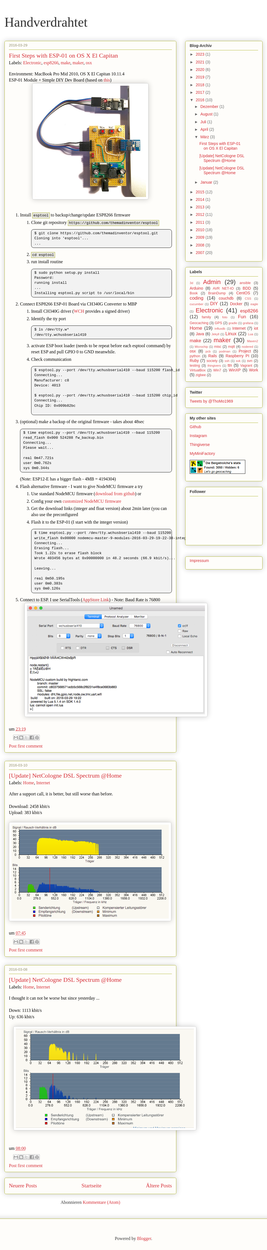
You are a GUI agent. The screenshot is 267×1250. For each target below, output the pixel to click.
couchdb (226, 298)
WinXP (235, 370)
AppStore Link (95, 599)
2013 (201, 207)
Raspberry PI (237, 356)
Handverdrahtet (46, 22)
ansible (245, 283)
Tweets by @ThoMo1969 (211, 401)
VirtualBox (198, 370)
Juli (203, 122)
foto (225, 317)
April (204, 129)
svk (238, 361)
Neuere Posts (23, 1186)
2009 (201, 237)
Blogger (144, 1238)
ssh (227, 361)
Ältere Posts (159, 1186)
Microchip (201, 346)
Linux (230, 333)
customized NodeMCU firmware (92, 501)
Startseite (91, 1186)
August (206, 114)
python (195, 356)
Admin (212, 281)
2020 (201, 69)
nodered (247, 346)
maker (78, 62)
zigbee (201, 375)
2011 (201, 222)
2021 (201, 62)
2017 (201, 92)
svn (250, 361)
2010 (201, 230)
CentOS (243, 293)
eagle (254, 304)
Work (253, 370)
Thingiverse (200, 444)
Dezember (209, 106)
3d (191, 283)
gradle (233, 323)
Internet (43, 782)
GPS (218, 323)
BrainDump (217, 293)
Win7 (217, 370)
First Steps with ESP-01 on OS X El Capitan (63, 55)
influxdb (219, 328)
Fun (242, 316)
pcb (208, 351)
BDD (247, 288)
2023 (201, 54)
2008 (201, 245)
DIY (214, 303)
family (206, 317)
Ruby (194, 360)
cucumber (196, 304)
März (205, 137)
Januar (206, 182)
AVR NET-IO (223, 288)
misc (217, 347)
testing (195, 366)
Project (245, 351)
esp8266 (51, 62)
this (106, 80)
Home (28, 782)
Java (200, 334)
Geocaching (199, 323)
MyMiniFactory (202, 453)
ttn (230, 365)
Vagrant (246, 366)
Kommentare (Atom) (101, 1202)
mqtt (231, 347)
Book (194, 293)
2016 (201, 100)
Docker (236, 304)
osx (89, 62)
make (65, 62)
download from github (115, 493)
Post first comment (26, 746)
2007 (201, 252)
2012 (201, 214)
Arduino (196, 288)
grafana (248, 323)
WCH (79, 311)
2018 (201, 85)
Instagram (198, 435)
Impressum (199, 560)
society (212, 361)
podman (224, 351)
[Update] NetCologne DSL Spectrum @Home (65, 775)
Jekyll (215, 334)
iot (256, 328)
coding (196, 298)
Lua (250, 334)
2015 (201, 192)
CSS (248, 298)
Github (195, 427)
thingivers (214, 365)
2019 (201, 77)
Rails (212, 356)
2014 (201, 199)
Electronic (32, 62)
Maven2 (252, 341)
